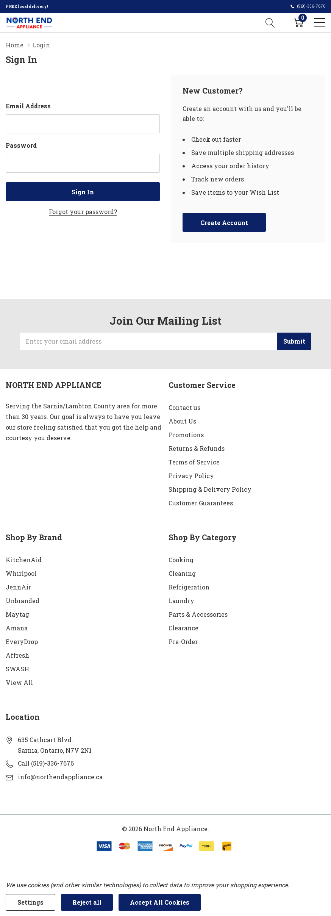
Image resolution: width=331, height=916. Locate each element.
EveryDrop (22, 642)
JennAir (18, 587)
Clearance (183, 628)
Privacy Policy (191, 476)
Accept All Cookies (159, 902)
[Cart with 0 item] (298, 22)
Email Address (28, 106)
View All (19, 682)
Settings (30, 902)
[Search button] (270, 22)
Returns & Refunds (197, 448)
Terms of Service (194, 462)
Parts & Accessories (198, 614)
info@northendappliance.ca (60, 777)
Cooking (181, 560)
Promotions (186, 435)
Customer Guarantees (201, 503)
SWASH (17, 669)
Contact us (184, 407)
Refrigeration (189, 587)
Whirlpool (21, 573)
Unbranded (22, 601)
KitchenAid (24, 560)
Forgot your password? (83, 212)
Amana (17, 628)
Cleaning (182, 573)
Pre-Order (183, 642)
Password (21, 145)
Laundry (181, 601)
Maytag (17, 614)
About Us (182, 421)
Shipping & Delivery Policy (210, 489)
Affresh (17, 655)
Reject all (86, 902)
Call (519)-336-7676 (46, 763)
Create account (224, 223)
